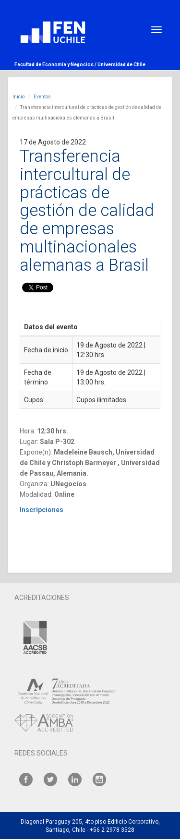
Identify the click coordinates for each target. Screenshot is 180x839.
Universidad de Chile (121, 64)
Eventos (42, 96)
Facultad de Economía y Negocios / (55, 64)
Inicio (18, 96)
